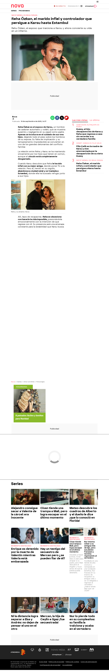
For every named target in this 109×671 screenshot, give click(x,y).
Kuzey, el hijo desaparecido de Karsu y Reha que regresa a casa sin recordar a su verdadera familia (89, 135)
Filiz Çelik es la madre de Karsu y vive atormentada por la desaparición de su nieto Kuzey (89, 152)
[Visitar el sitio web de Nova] (54, 650)
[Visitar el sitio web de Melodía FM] (91, 650)
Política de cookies (72, 663)
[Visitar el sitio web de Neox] (47, 650)
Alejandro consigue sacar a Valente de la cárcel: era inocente (24, 513)
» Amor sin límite (28, 383)
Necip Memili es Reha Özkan (89, 161)
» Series (19, 383)
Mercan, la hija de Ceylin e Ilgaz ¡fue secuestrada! (52, 620)
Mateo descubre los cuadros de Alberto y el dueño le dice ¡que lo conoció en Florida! (83, 515)
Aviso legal (43, 663)
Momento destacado (21, 547)
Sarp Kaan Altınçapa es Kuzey (87, 127)
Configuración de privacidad (50, 666)
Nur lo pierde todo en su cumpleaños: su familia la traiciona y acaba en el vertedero (82, 623)
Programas (24, 12)
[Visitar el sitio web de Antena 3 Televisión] (32, 650)
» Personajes (40, 383)
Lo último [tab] (95, 121)
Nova (13, 383)
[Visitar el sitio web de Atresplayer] (58, 655)
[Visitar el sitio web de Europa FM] (84, 650)
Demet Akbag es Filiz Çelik (88, 144)
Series (14, 12)
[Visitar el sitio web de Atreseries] (69, 650)
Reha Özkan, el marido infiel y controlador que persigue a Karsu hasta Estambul (88, 168)
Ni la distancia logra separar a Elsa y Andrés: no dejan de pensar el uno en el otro (24, 623)
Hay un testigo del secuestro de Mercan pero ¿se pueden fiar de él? (52, 554)
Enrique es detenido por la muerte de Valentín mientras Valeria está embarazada (25, 556)
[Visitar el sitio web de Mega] (62, 650)
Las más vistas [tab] (79, 121)
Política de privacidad (56, 663)
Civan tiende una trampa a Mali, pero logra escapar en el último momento (53, 513)
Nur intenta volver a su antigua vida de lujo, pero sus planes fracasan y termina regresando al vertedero (90, 551)
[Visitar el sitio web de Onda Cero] (77, 650)
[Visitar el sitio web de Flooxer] (68, 655)
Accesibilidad (67, 666)
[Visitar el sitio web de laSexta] (40, 650)
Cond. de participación (89, 663)
